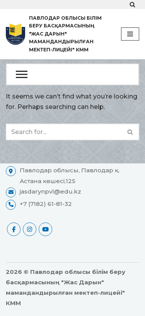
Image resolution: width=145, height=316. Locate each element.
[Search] (132, 4)
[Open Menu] (72, 74)
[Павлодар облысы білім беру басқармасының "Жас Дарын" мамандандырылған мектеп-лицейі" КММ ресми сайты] (57, 34)
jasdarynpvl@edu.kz (50, 191)
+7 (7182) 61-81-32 (46, 203)
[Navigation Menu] (130, 34)
